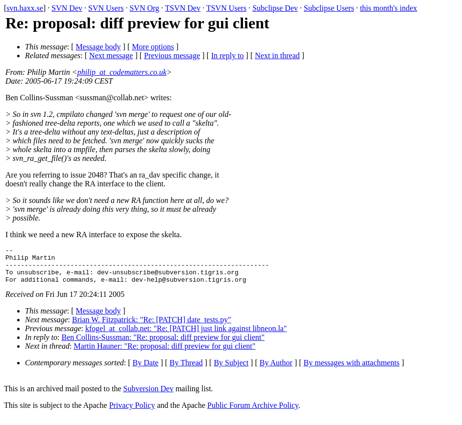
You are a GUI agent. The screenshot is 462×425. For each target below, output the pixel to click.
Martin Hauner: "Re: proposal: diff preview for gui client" (164, 353)
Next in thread (277, 55)
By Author (276, 370)
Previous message (172, 55)
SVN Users (105, 8)
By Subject (231, 370)
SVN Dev (66, 8)
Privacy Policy (132, 412)
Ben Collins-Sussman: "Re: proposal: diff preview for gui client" (163, 344)
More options (153, 47)
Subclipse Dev (275, 8)
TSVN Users (226, 8)
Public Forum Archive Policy (252, 412)
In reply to (227, 55)
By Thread (186, 370)
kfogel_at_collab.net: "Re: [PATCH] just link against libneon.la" (186, 336)
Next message (111, 55)
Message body (98, 47)
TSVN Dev (182, 8)
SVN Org (144, 8)
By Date (146, 370)
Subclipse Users (329, 8)
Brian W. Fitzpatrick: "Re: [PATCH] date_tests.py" (151, 327)
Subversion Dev (148, 396)
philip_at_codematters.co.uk (122, 72)
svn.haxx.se (24, 8)
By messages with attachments (352, 370)
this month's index (388, 8)
